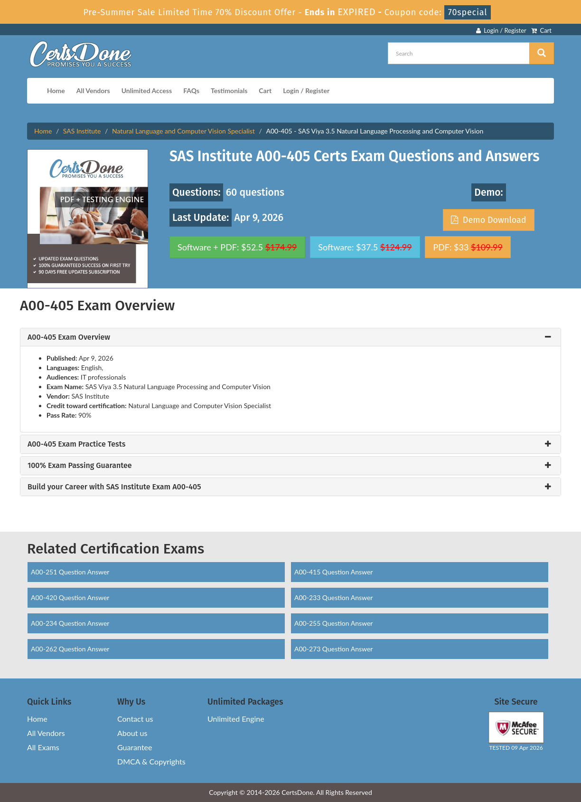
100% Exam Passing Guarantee (80, 465)
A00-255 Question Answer (333, 623)
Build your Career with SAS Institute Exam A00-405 (114, 487)
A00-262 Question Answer (70, 649)
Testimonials (229, 90)
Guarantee (134, 747)
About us (132, 732)
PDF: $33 (467, 247)
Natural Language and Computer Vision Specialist (183, 131)
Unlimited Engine (235, 718)
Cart (541, 30)
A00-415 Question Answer (333, 572)
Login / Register (501, 30)
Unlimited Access (147, 90)
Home (56, 90)
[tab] (290, 337)
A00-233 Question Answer (333, 597)
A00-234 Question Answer (70, 623)
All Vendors (93, 90)
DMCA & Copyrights (151, 761)
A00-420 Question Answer (70, 597)
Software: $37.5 (365, 247)
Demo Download (488, 220)
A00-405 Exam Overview (69, 337)
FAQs (191, 90)
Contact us (135, 718)
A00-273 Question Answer (333, 649)
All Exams (43, 747)
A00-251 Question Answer (70, 572)
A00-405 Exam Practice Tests (76, 444)
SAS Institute (82, 131)
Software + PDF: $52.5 (237, 247)
